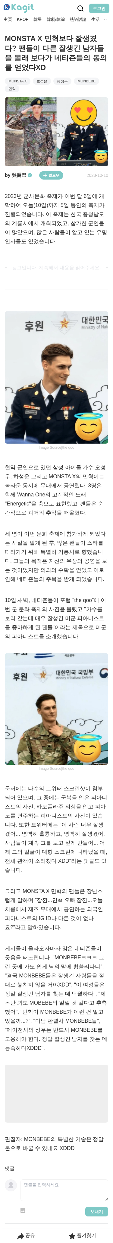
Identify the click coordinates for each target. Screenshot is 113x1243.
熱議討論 (78, 19)
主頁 (8, 19)
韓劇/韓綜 (56, 19)
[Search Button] (105, 19)
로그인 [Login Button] (99, 8)
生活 (95, 19)
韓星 (37, 19)
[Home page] (19, 8)
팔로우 (51, 175)
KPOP (23, 19)
